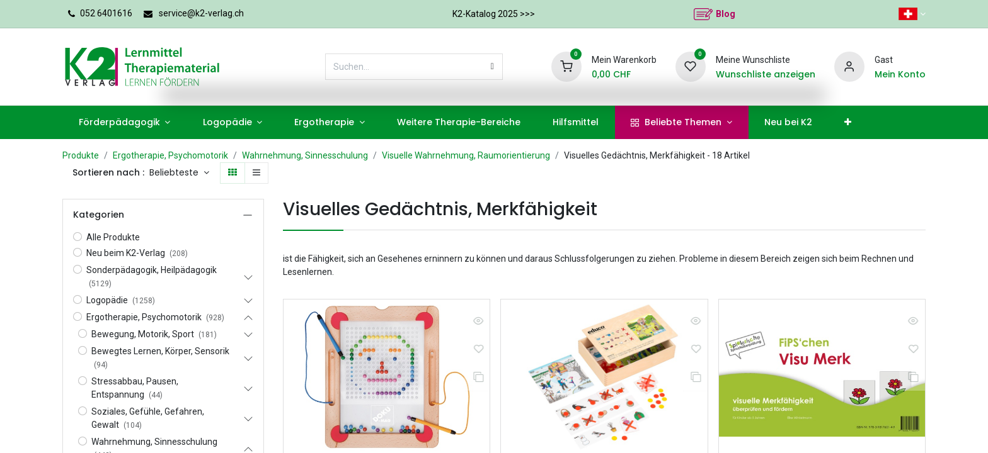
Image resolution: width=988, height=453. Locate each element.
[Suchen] (492, 66)
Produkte (80, 155)
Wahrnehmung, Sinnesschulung (305, 155)
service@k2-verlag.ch (201, 13)
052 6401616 (106, 13)
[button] (179, 173)
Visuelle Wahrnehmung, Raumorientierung (466, 155)
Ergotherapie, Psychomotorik (170, 155)
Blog (725, 14)
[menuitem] (124, 122)
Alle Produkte (113, 237)
